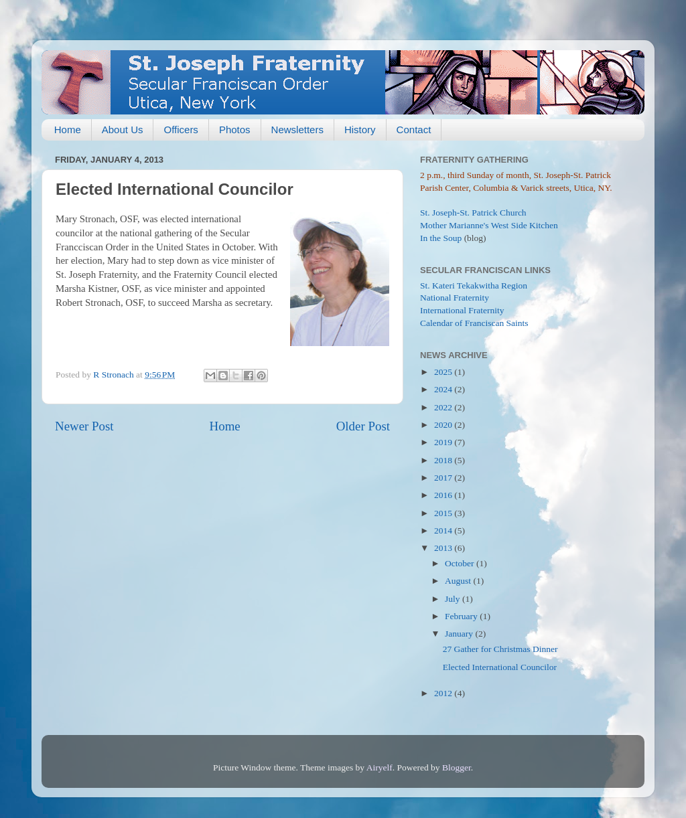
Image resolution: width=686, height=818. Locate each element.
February (462, 616)
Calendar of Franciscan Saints (474, 323)
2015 (444, 513)
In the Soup (441, 238)
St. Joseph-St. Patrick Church (473, 213)
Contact (414, 129)
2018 (444, 460)
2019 (444, 442)
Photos (235, 129)
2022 (444, 407)
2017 (444, 478)
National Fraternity (454, 298)
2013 (444, 548)
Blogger (456, 767)
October (460, 563)
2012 (444, 693)
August (459, 581)
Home (67, 129)
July (453, 599)
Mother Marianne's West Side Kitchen (489, 225)
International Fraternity (462, 310)
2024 (444, 389)
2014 (444, 530)
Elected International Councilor (500, 667)
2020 (444, 425)
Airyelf (379, 767)
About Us (122, 129)
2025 (444, 372)
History (360, 129)
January (460, 634)
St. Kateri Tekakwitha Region (473, 285)
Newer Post (84, 426)
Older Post (363, 426)
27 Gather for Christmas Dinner (500, 649)
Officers (180, 129)
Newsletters (297, 129)
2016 (444, 495)
